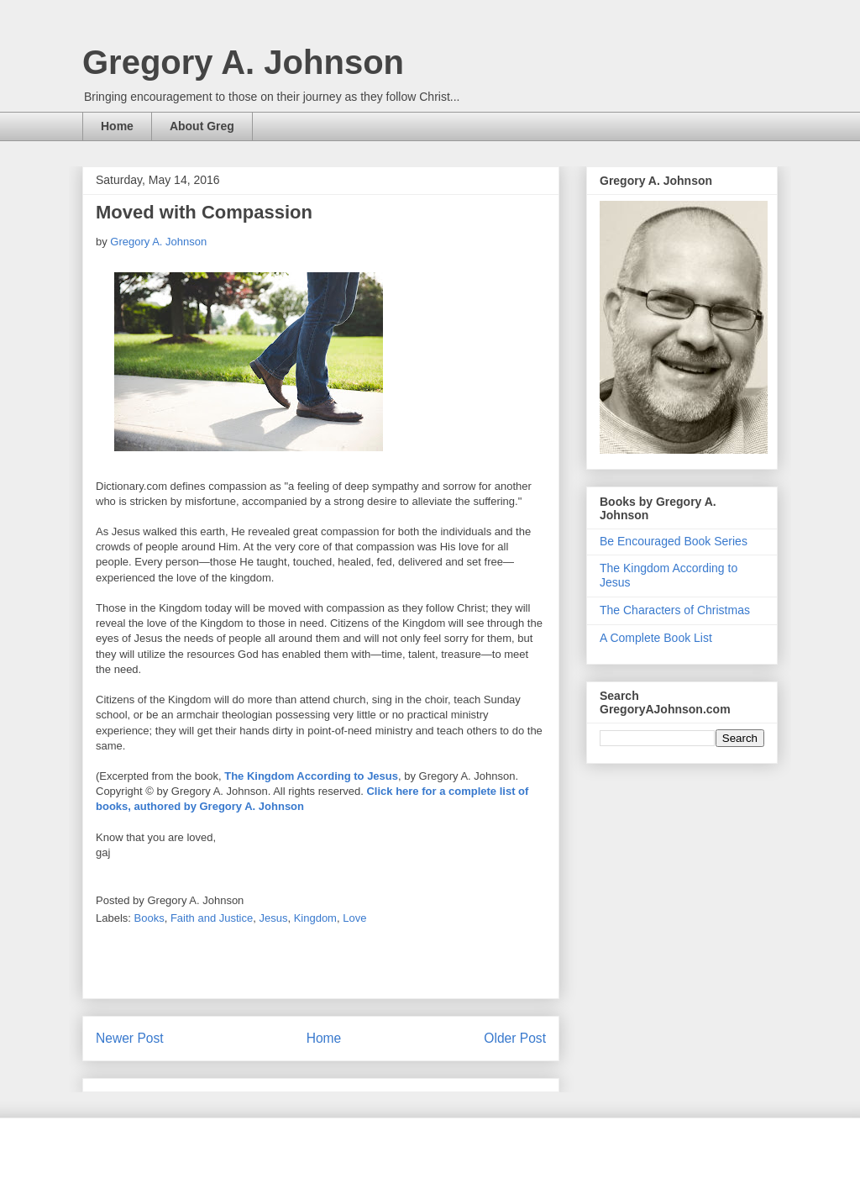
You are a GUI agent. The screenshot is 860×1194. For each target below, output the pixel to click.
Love (354, 918)
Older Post (515, 1038)
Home (117, 126)
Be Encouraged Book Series (673, 541)
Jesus (273, 918)
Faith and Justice (211, 918)
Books (149, 918)
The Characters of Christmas (675, 610)
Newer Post (130, 1038)
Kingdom (315, 918)
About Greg (202, 126)
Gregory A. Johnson (243, 62)
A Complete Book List (656, 637)
